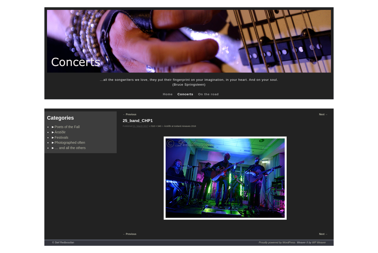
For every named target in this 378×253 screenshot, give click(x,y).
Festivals (61, 137)
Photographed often (70, 142)
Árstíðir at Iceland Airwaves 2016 (180, 126)
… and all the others (70, 148)
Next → (323, 114)
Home (168, 94)
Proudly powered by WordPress (277, 242)
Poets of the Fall (67, 127)
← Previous (129, 114)
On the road (208, 94)
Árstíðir (60, 132)
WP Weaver (319, 242)
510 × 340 (156, 126)
